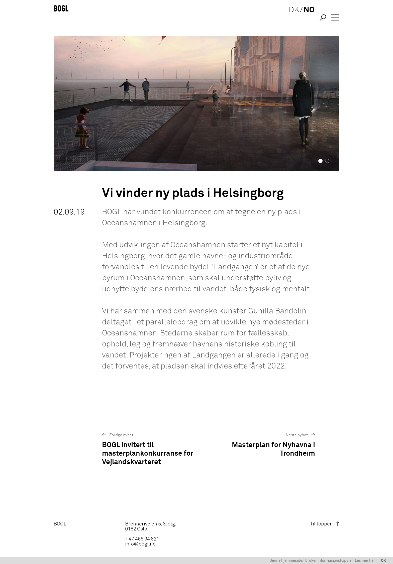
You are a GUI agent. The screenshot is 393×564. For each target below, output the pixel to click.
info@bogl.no (140, 543)
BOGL (60, 523)
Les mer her (365, 560)
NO (306, 18)
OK (383, 560)
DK (291, 18)
